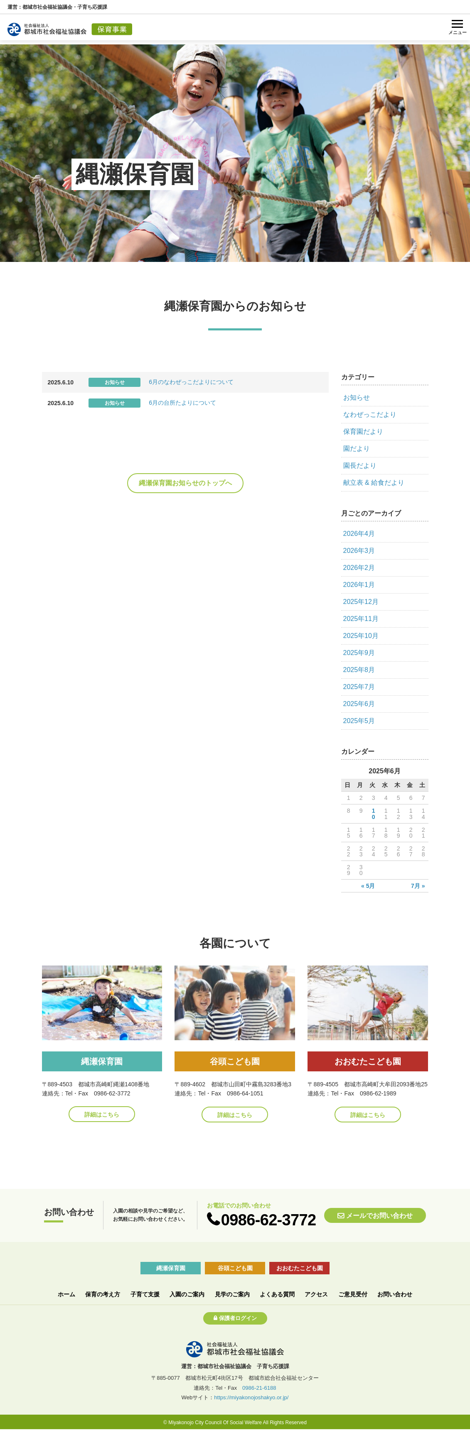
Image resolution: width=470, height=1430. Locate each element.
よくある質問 (277, 1294)
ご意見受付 (352, 1294)
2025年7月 (359, 686)
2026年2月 (359, 567)
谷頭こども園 (235, 1268)
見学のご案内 (232, 1294)
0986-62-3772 (268, 1220)
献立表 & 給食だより (374, 482)
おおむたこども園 (299, 1268)
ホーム (66, 1294)
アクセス (316, 1294)
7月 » (418, 885)
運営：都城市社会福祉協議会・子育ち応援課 (57, 7)
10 (373, 813)
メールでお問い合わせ (379, 1215)
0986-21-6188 (259, 1388)
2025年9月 (359, 652)
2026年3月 (359, 550)
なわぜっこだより (369, 414)
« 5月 (368, 885)
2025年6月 (359, 703)
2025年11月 (361, 618)
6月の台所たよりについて (182, 402)
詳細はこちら (101, 1114)
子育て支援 (145, 1294)
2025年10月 (361, 635)
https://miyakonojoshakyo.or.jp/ (251, 1397)
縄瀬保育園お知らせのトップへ (185, 482)
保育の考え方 (102, 1294)
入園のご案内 (187, 1294)
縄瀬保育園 (170, 1268)
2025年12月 (361, 601)
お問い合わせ (394, 1294)
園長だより (359, 465)
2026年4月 (359, 533)
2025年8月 (359, 669)
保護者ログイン (238, 1318)
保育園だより (363, 431)
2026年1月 (359, 584)
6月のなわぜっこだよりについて (191, 382)
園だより (356, 448)
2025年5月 (359, 720)
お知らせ (356, 397)
